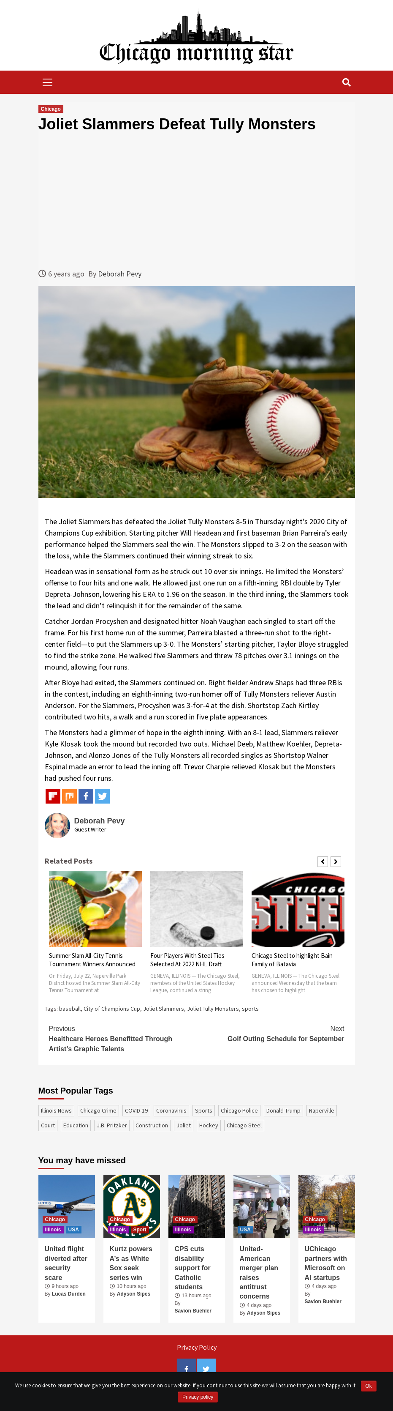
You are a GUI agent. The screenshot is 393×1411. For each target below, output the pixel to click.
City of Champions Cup (112, 1008)
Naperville (321, 1110)
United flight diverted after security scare (66, 1263)
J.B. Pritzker (112, 1125)
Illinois (53, 1230)
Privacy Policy (197, 1347)
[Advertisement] (196, 200)
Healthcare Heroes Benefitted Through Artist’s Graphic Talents (123, 1038)
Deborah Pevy (119, 274)
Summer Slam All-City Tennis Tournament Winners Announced (92, 960)
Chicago (51, 109)
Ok (369, 1386)
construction (152, 1125)
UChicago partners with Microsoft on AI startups (326, 1263)
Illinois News (56, 1110)
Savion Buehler (193, 1311)
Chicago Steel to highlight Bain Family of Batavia (292, 960)
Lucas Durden (69, 1294)
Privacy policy (197, 1397)
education (75, 1125)
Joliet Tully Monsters (213, 1008)
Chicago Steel (244, 1125)
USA (73, 1230)
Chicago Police (239, 1110)
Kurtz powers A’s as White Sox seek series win (131, 1263)
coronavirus (171, 1110)
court (48, 1125)
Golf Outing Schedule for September (270, 1033)
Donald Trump (283, 1110)
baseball (70, 1008)
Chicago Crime (98, 1110)
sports (250, 1008)
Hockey (208, 1125)
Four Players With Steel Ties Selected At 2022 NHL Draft (187, 960)
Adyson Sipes (133, 1294)
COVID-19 (136, 1110)
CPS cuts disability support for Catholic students (193, 1268)
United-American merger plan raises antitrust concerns (259, 1272)
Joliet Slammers (163, 1008)
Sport (139, 1230)
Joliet (183, 1125)
